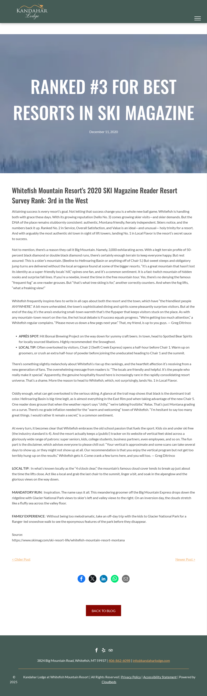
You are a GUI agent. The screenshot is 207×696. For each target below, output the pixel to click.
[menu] (197, 18)
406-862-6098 (119, 660)
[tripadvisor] (110, 651)
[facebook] (96, 651)
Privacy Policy (131, 677)
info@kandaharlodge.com (151, 660)
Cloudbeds (109, 682)
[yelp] (103, 651)
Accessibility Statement (160, 677)
